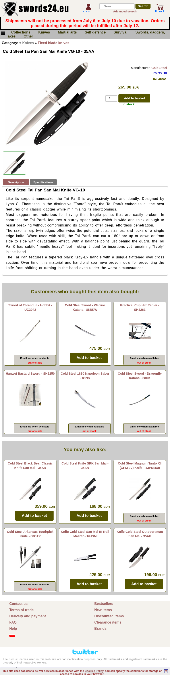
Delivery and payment (27, 616)
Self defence (95, 32)
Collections (20, 32)
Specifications (43, 182)
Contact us (18, 604)
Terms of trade (21, 610)
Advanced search (125, 11)
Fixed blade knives (53, 43)
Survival (120, 32)
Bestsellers (103, 604)
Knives (44, 32)
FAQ (13, 622)
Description (16, 182)
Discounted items (109, 616)
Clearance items (108, 622)
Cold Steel (159, 68)
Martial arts (67, 32)
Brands (100, 628)
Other (28, 36)
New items (103, 610)
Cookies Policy (94, 671)
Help (13, 628)
